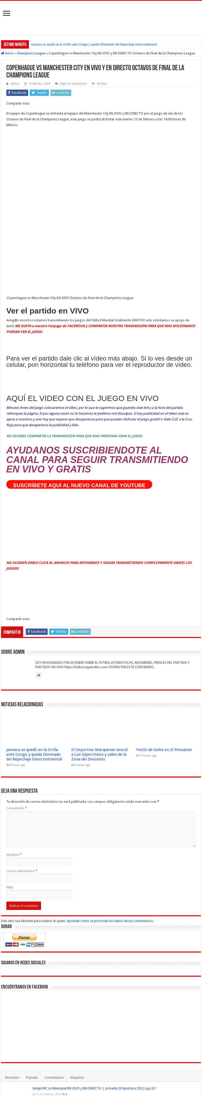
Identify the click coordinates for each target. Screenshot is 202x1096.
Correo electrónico (21, 714)
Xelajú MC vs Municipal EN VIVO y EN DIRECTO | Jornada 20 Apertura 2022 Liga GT (94, 931)
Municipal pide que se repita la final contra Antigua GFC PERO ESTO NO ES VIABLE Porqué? (100, 1009)
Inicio (7, 53)
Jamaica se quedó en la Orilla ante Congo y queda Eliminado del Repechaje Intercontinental (94, 44)
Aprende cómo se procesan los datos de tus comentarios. (110, 763)
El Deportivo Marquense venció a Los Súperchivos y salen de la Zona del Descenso (99, 597)
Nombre (14, 697)
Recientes (12, 920)
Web (9, 730)
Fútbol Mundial (56, 1089)
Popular (32, 920)
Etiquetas (77, 920)
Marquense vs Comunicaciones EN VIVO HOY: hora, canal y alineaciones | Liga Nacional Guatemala (106, 952)
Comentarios (54, 920)
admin (15, 83)
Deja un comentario (73, 83)
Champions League (31, 53)
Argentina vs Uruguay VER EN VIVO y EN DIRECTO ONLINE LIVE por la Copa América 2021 (70, 995)
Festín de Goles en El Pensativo (164, 592)
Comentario (16, 651)
